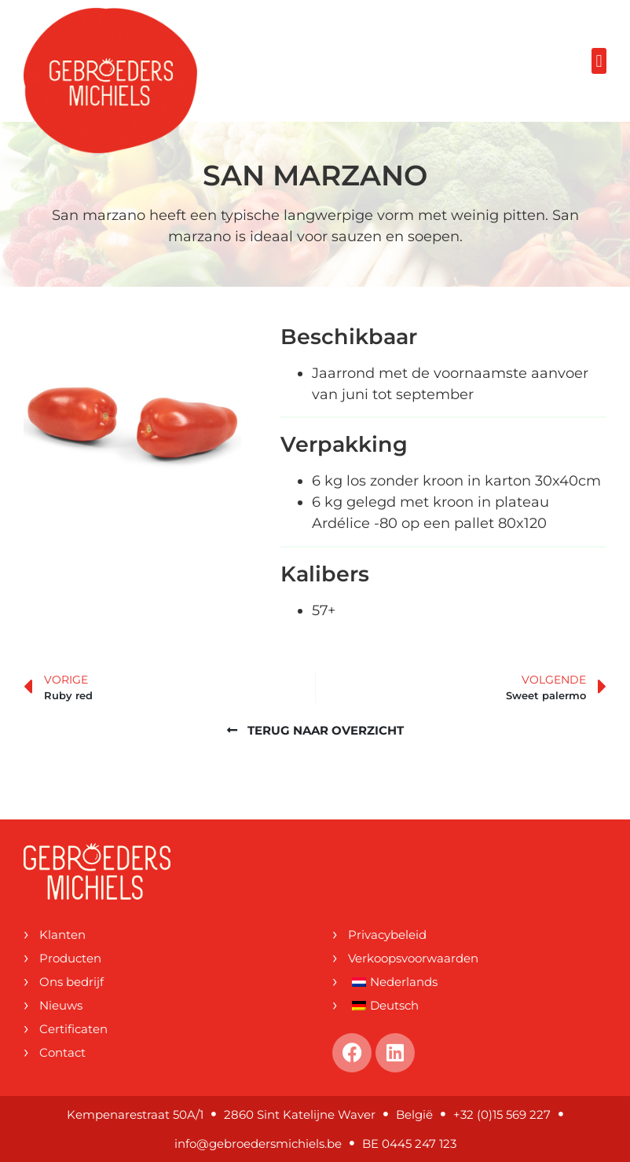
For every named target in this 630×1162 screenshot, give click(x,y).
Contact (62, 1052)
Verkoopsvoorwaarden (413, 958)
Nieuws (60, 1005)
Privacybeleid (387, 934)
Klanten (62, 934)
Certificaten (73, 1028)
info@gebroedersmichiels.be (258, 1143)
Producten (70, 958)
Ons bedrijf (71, 981)
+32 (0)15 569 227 (502, 1114)
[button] (599, 61)
